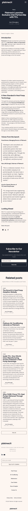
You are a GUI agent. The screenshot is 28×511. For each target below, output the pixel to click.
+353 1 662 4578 (12, 451)
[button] (25, 2)
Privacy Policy (10, 497)
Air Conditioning (14, 474)
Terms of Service (17, 497)
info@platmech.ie (12, 449)
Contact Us (14, 490)
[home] (7, 2)
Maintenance (14, 478)
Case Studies (14, 482)
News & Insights (14, 486)
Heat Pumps (14, 471)
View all (14, 432)
